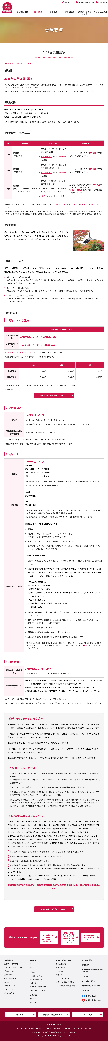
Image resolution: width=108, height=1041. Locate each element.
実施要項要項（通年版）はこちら (17, 63)
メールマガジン (9, 993)
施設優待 (33, 999)
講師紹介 (59, 975)
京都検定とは (22, 11)
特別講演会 (59, 971)
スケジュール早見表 (62, 979)
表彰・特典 (34, 1003)
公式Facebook (70, 2)
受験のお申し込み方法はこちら (51, 395)
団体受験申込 (34, 983)
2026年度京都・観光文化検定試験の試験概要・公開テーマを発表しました (68, 938)
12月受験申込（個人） (37, 980)
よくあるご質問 (100, 11)
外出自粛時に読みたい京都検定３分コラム (92, 971)
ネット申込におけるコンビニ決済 (18, 352)
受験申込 (53, 11)
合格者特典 (69, 11)
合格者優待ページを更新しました (89, 937)
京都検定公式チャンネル (86, 2)
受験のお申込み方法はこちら (52, 909)
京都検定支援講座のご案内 (65, 982)
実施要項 (38, 11)
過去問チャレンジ (10, 986)
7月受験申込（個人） (37, 976)
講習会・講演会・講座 (84, 13)
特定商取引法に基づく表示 (91, 986)
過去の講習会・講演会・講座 (65, 986)
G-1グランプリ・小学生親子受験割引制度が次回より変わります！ (48, 938)
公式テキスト (46, 156)
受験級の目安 (8, 975)
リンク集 (85, 977)
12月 (31, 968)
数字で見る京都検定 (11, 964)
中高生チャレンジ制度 (37, 991)
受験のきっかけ (9, 971)
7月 (31, 964)
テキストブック (9, 990)
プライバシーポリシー (89, 981)
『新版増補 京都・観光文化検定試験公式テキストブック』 (74, 204)
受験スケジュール (10, 979)
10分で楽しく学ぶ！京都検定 (14, 968)
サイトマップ (102, 2)
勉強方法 (7, 982)
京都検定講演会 (61, 964)
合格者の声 (85, 965)
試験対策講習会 (61, 968)
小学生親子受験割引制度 (38, 987)
